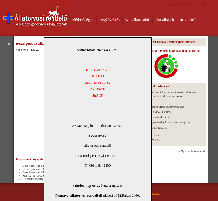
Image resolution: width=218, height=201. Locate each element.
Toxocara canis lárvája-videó (153, 111)
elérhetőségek (83, 20)
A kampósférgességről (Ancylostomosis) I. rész (164, 122)
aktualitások (164, 20)
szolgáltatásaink (137, 20)
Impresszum (152, 193)
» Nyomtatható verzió (192, 151)
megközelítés (109, 20)
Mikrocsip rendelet (33, 175)
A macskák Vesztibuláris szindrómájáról (160, 106)
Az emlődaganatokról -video (153, 117)
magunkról (188, 20)
